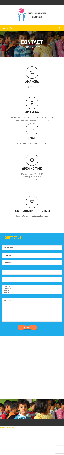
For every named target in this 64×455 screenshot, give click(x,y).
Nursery (32, 288)
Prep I (32, 290)
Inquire (3, 428)
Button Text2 (10, 428)
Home (26, 47)
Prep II (32, 293)
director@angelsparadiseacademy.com (32, 216)
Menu (7, 27)
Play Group (32, 286)
